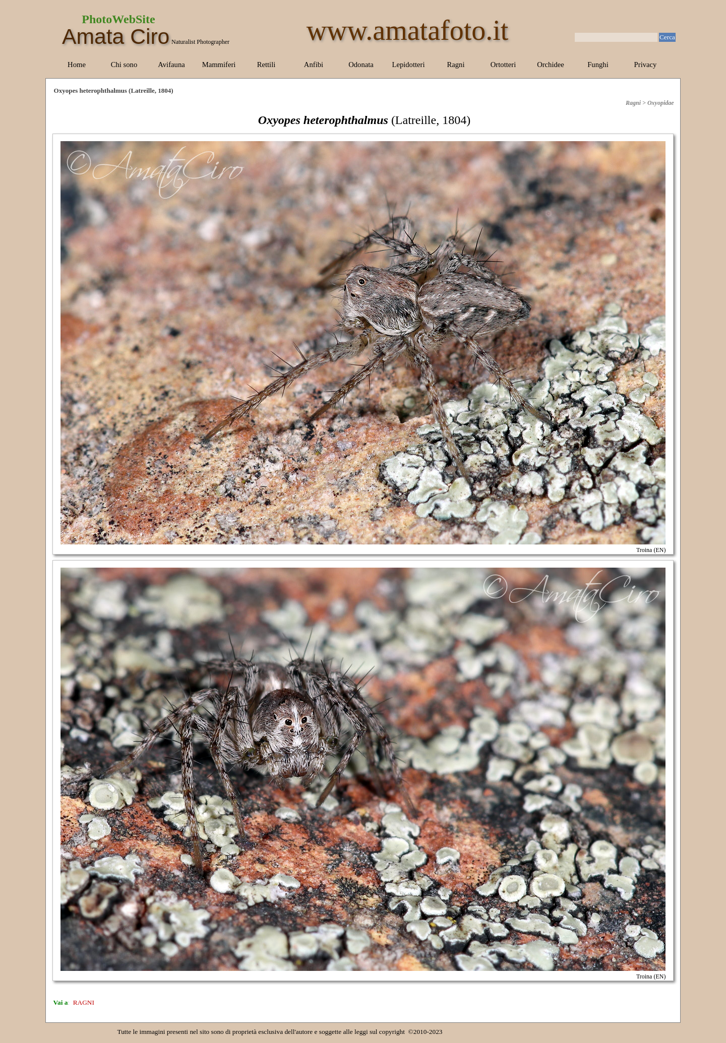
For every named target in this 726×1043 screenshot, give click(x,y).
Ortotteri (503, 64)
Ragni (455, 64)
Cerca (667, 37)
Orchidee (550, 64)
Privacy (645, 64)
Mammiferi (219, 64)
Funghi (598, 64)
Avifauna (171, 64)
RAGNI (83, 1002)
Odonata (361, 64)
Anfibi (313, 64)
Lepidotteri (408, 64)
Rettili (266, 64)
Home (77, 64)
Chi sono (124, 64)
